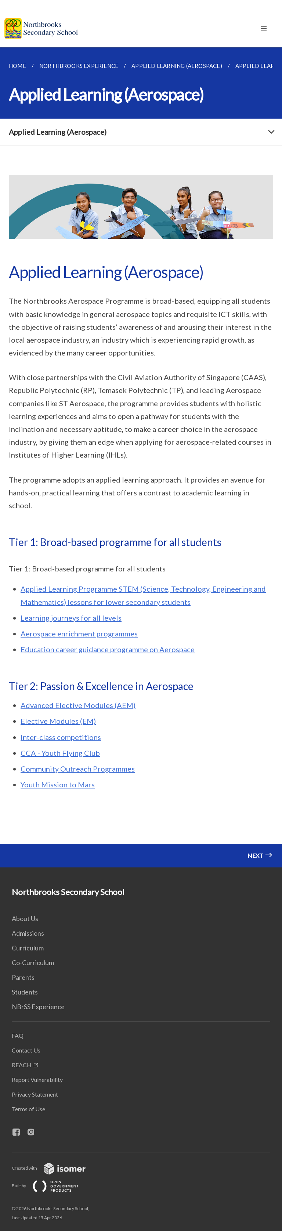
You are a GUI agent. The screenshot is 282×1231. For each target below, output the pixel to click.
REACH (22, 1064)
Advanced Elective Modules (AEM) (78, 705)
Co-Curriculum (33, 963)
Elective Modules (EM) (58, 720)
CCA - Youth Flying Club (60, 752)
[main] (141, 457)
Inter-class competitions (61, 737)
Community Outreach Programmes (78, 768)
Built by (51, 1185)
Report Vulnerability (37, 1079)
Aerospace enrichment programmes (79, 633)
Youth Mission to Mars (58, 784)
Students (25, 992)
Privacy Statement (35, 1094)
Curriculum (28, 948)
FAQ (18, 1035)
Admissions (28, 933)
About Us (25, 918)
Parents (23, 977)
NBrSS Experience (38, 1007)
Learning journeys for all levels (71, 617)
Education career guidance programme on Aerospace (108, 649)
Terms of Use (28, 1108)
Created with (54, 1168)
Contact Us (26, 1050)
